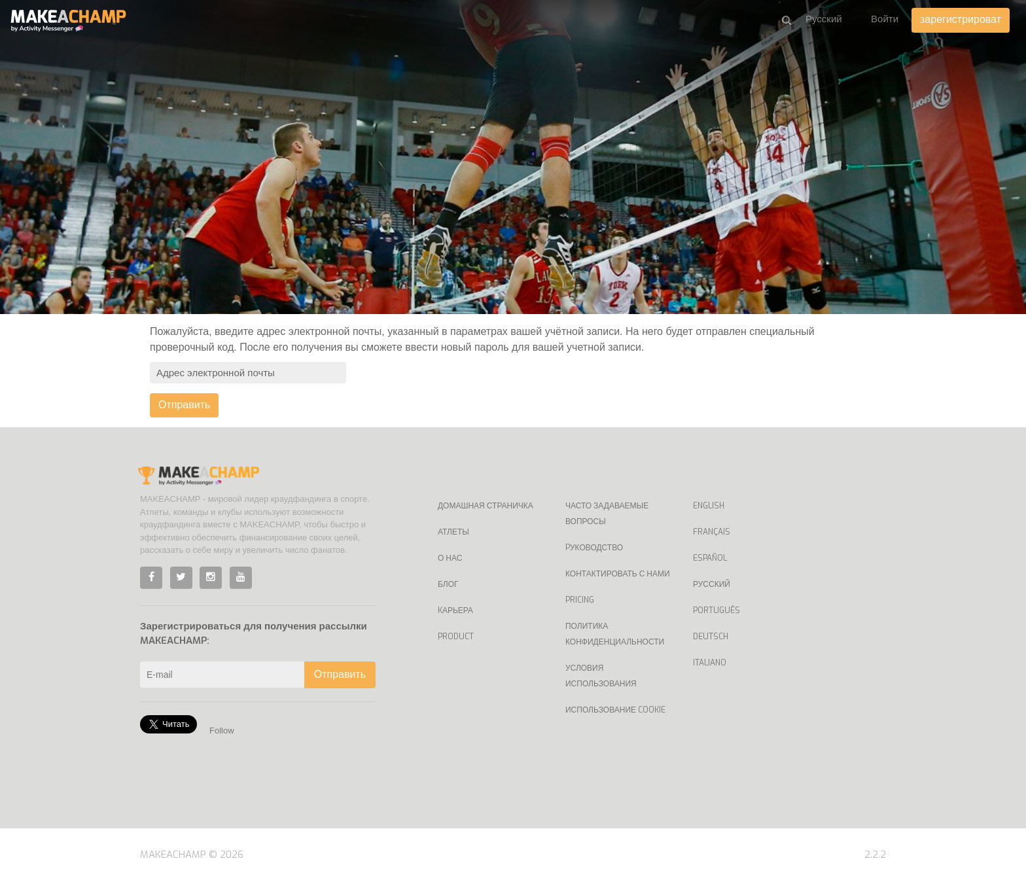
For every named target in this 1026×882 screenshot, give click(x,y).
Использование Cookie (615, 710)
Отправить (184, 405)
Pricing (579, 600)
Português (716, 610)
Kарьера (455, 610)
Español (710, 558)
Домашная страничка (485, 506)
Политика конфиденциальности (614, 634)
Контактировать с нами (617, 574)
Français (711, 532)
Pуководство (594, 547)
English (708, 506)
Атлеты (453, 532)
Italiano (709, 663)
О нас (450, 558)
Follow (221, 730)
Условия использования (601, 676)
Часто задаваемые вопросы (606, 514)
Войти (884, 19)
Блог (448, 584)
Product (456, 636)
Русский (711, 584)
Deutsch (710, 636)
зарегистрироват (960, 19)
